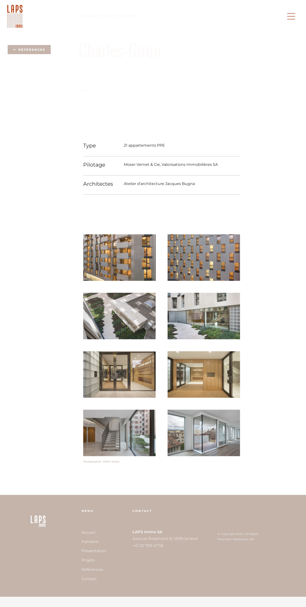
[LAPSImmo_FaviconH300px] (38, 516)
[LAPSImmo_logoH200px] (14, 6)
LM (251, 539)
